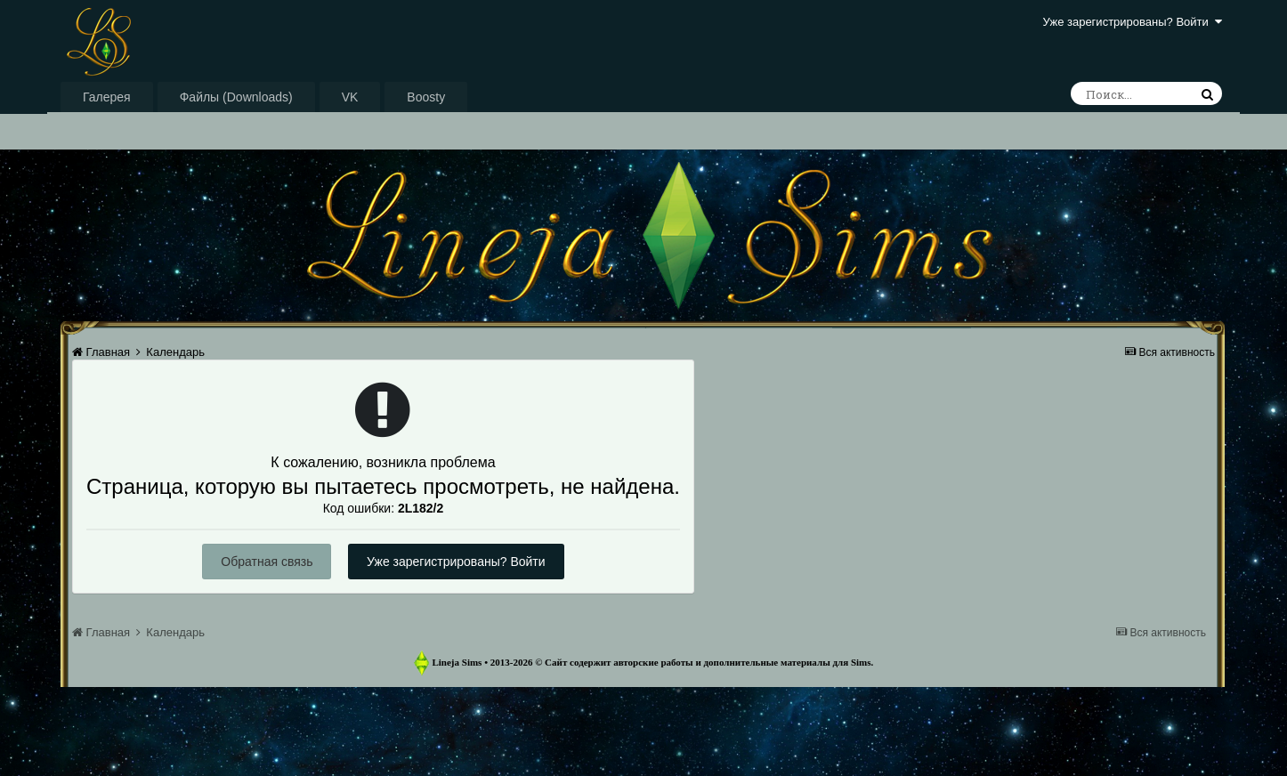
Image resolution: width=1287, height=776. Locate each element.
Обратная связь (266, 561)
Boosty (426, 97)
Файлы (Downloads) (236, 97)
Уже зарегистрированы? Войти (1132, 21)
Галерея (107, 97)
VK (350, 97)
